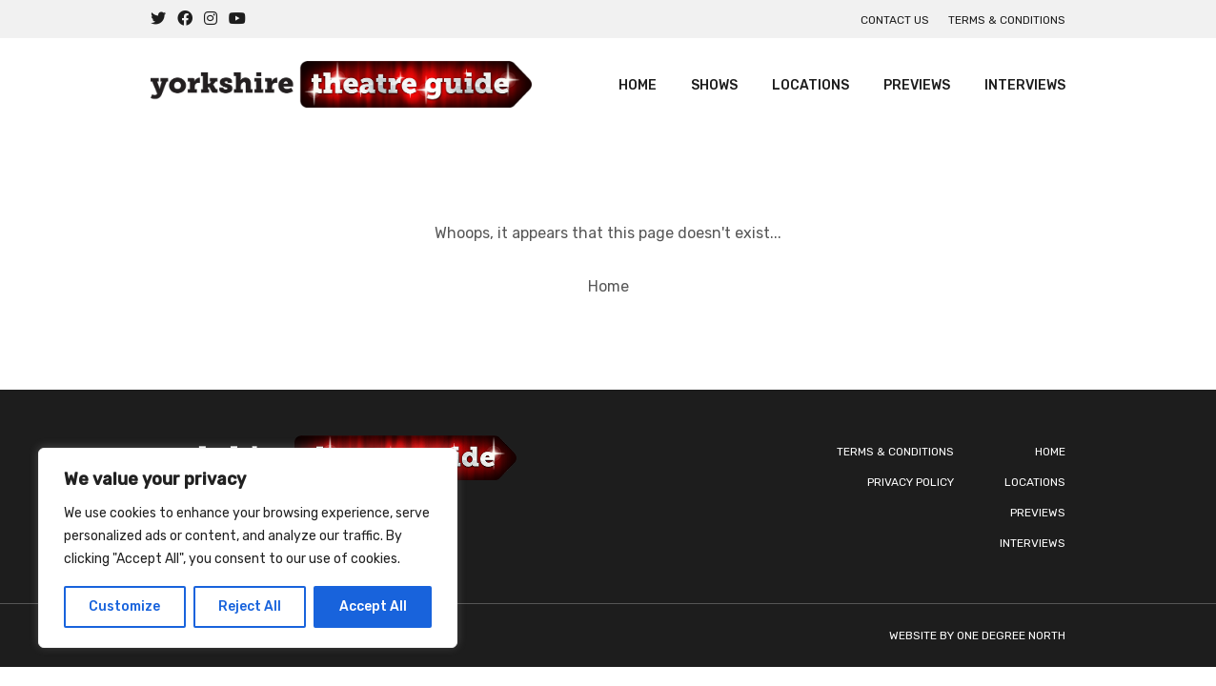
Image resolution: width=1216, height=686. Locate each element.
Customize (124, 606)
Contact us (895, 20)
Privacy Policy (910, 482)
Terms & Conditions (1006, 20)
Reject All (249, 606)
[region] (247, 548)
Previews (916, 85)
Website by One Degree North (977, 635)
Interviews (1024, 85)
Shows (714, 85)
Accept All (373, 606)
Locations (810, 85)
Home (637, 85)
